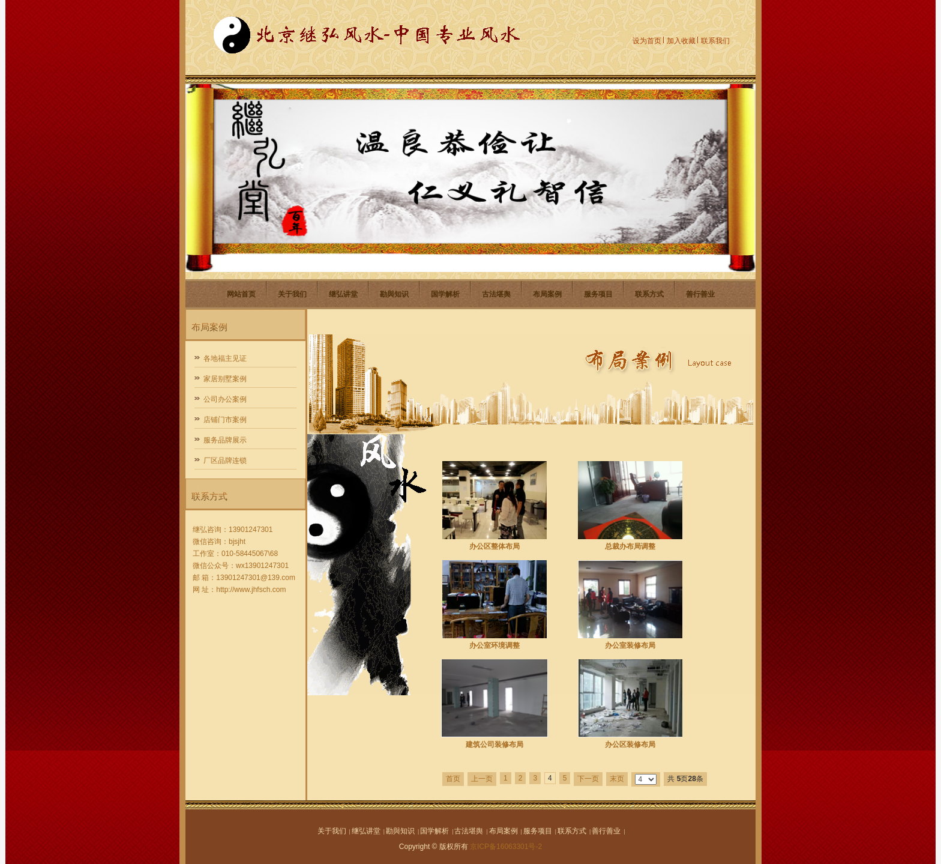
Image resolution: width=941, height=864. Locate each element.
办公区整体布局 (494, 546)
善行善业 (700, 294)
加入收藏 (681, 41)
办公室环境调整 (494, 645)
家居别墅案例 (225, 379)
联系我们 (715, 41)
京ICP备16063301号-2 (506, 846)
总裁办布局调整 (630, 546)
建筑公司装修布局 (494, 744)
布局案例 (547, 294)
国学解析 (445, 294)
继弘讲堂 (343, 294)
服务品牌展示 (225, 440)
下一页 (588, 779)
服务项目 (598, 294)
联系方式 (649, 294)
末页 (617, 779)
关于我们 (292, 294)
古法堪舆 (496, 294)
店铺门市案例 (225, 419)
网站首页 (241, 294)
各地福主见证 (225, 358)
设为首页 (647, 41)
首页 (453, 779)
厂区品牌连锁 (225, 460)
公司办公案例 (225, 399)
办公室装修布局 (630, 645)
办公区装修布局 (630, 744)
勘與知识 (394, 294)
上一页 (482, 779)
